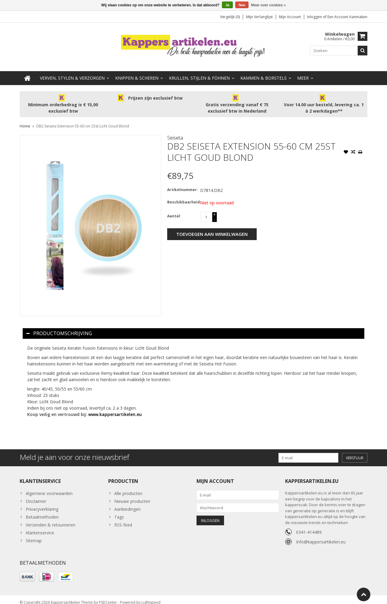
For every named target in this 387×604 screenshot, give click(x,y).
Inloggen (315, 16)
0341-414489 (309, 526)
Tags (119, 511)
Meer (303, 72)
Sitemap (34, 534)
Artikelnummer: (182, 183)
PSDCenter (108, 596)
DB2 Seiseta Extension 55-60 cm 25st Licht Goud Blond (82, 120)
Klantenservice (40, 527)
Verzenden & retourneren (50, 519)
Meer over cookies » (268, 5)
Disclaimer (36, 495)
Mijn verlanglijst (259, 16)
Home (25, 120)
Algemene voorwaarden (49, 487)
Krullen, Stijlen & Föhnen (199, 72)
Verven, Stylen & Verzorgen (72, 72)
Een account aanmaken (347, 16)
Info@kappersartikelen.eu (321, 536)
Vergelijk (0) (230, 16)
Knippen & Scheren (136, 72)
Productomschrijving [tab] (59, 327)
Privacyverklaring (42, 503)
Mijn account (290, 16)
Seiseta (175, 131)
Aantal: (174, 210)
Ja (227, 5)
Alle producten (128, 487)
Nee (242, 5)
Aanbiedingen (127, 503)
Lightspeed (151, 596)
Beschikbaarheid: (182, 196)
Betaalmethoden (42, 511)
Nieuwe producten (132, 495)
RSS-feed (123, 519)
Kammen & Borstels (263, 72)
